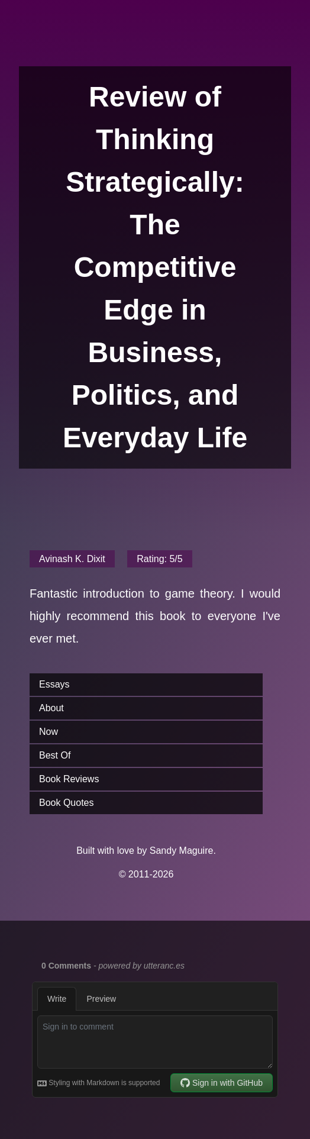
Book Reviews (69, 779)
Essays (54, 684)
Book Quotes (66, 803)
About (51, 708)
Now (48, 732)
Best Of (54, 755)
